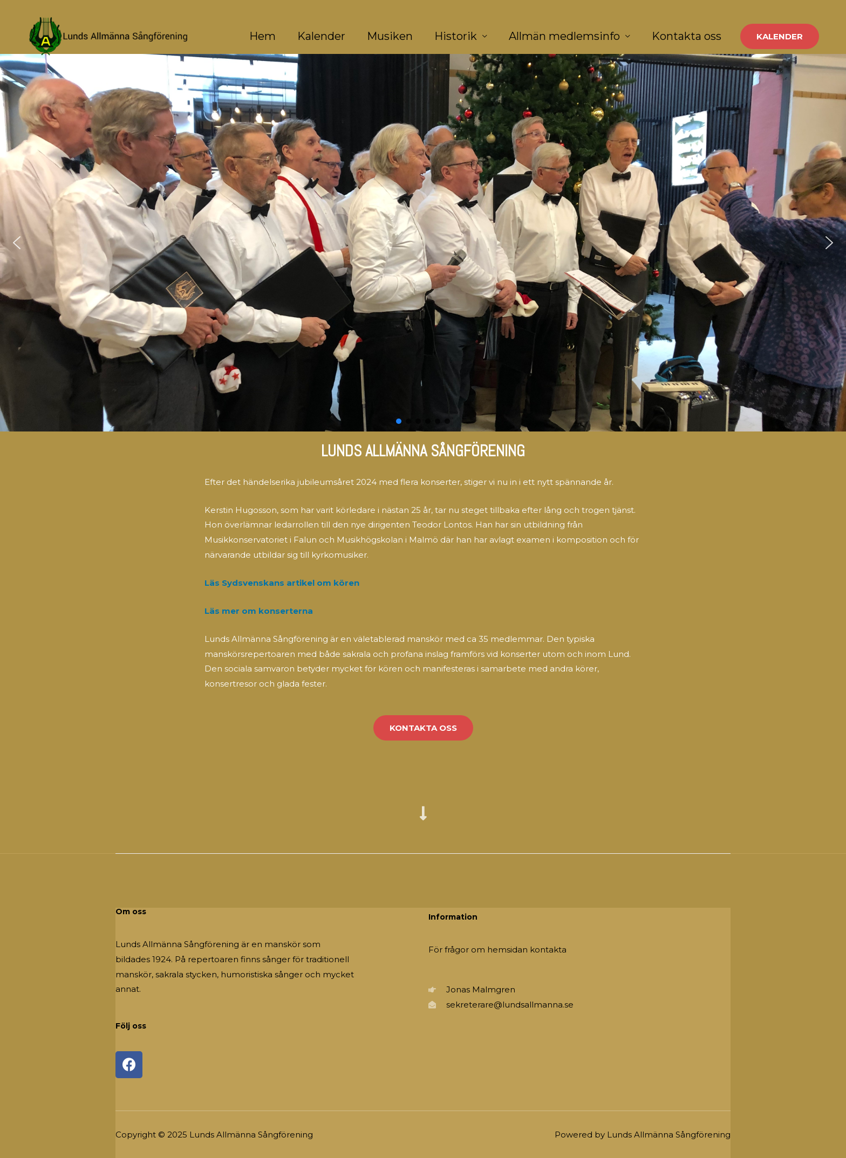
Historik (455, 36)
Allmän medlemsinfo (564, 36)
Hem (262, 36)
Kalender (321, 36)
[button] (16, 242)
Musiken (390, 36)
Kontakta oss (686, 36)
